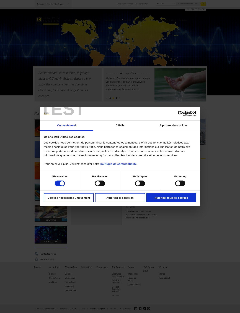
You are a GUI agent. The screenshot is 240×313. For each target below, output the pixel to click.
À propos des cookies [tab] (173, 125)
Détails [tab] (120, 125)
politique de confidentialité (118, 163)
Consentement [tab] (66, 125)
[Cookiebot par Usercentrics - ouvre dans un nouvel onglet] (180, 113)
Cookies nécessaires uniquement (69, 197)
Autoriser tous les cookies (171, 197)
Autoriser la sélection (120, 197)
